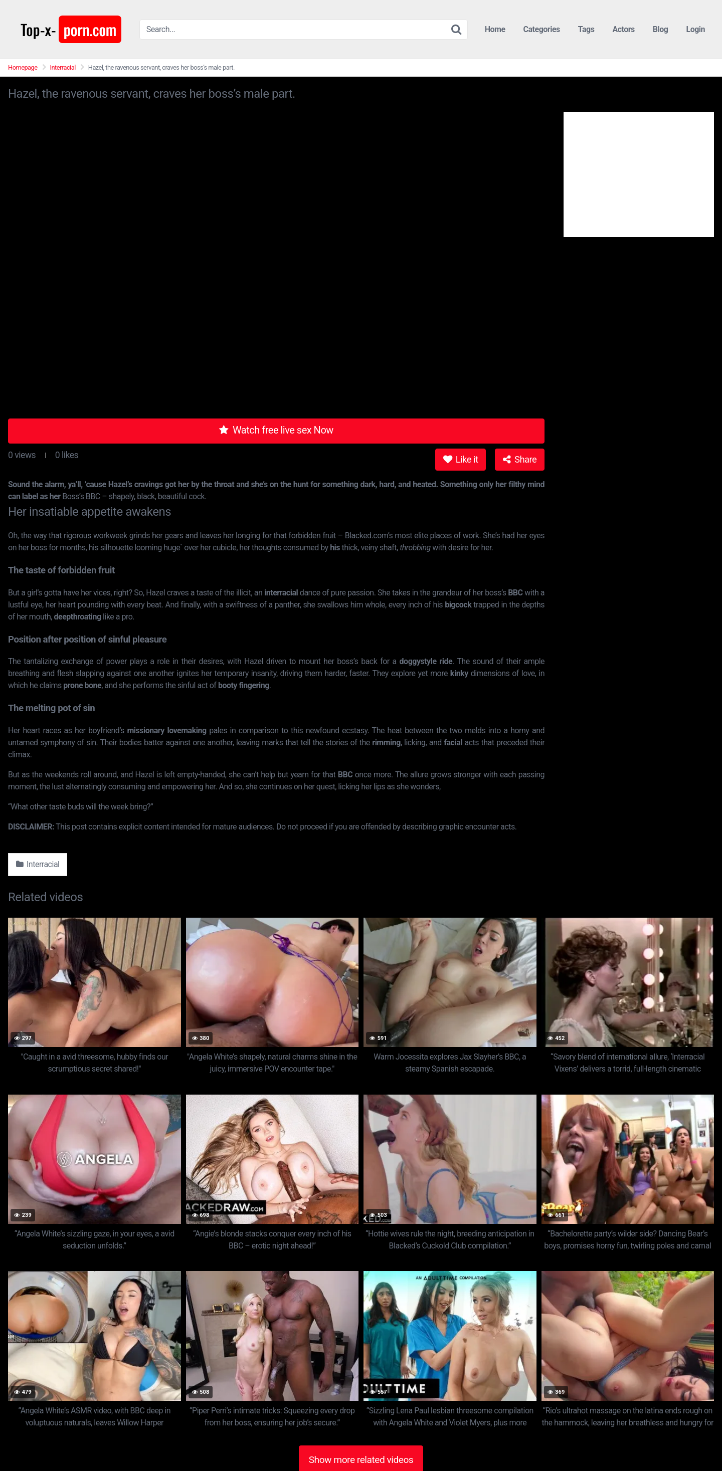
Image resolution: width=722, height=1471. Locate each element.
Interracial (63, 67)
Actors (623, 29)
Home (495, 29)
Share (519, 459)
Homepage (23, 67)
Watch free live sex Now (276, 430)
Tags (586, 29)
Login (695, 29)
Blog (660, 29)
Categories (541, 29)
